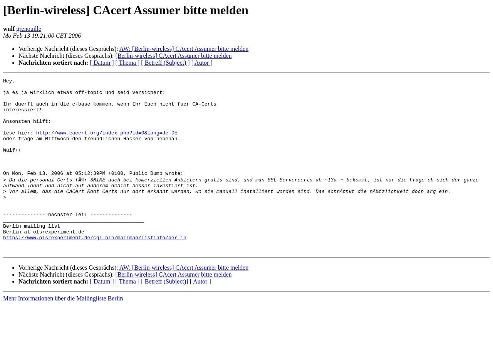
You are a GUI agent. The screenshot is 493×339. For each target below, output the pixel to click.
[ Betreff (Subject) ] (165, 62)
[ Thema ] (128, 62)
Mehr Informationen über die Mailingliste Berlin (63, 332)
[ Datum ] (102, 62)
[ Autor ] (202, 62)
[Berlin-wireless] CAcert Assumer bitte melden (173, 55)
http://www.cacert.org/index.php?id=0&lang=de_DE (107, 144)
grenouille (28, 28)
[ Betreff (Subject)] (164, 315)
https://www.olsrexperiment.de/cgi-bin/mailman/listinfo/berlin (94, 268)
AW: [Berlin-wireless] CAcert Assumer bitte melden (183, 48)
